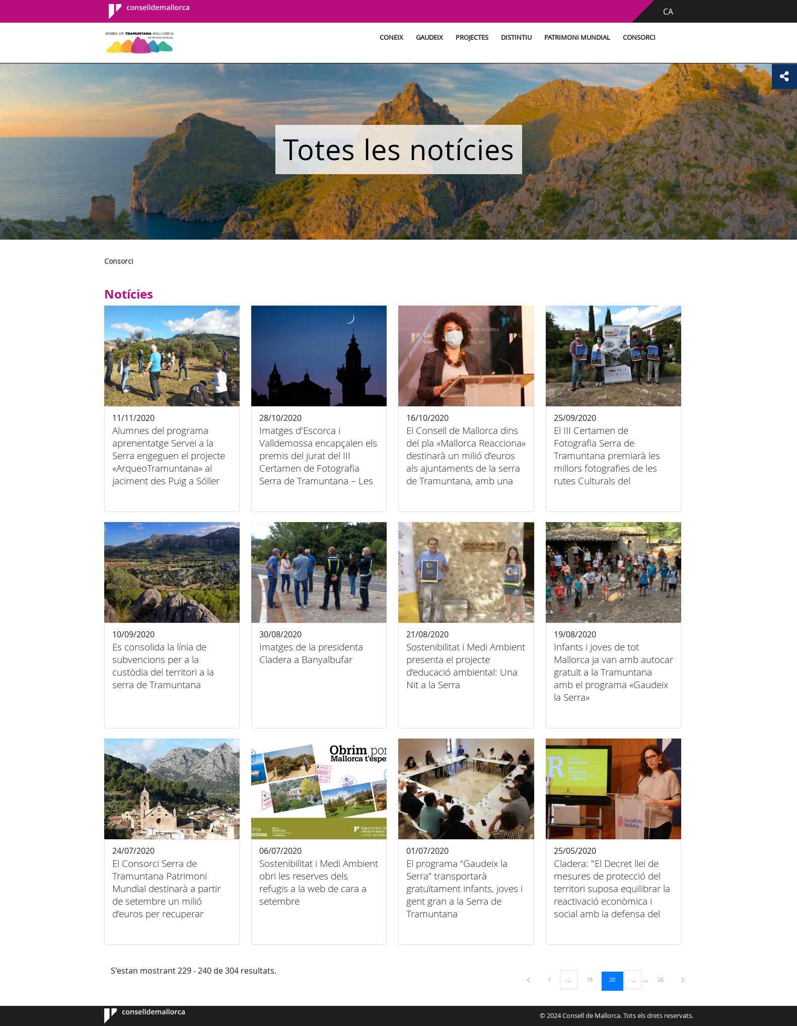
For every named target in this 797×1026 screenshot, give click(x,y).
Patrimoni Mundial (577, 37)
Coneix (391, 37)
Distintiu (516, 37)
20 (616, 979)
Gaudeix (429, 37)
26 (664, 979)
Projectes (472, 37)
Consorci (639, 37)
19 (593, 979)
